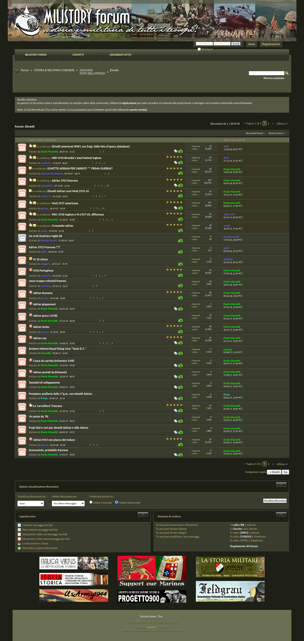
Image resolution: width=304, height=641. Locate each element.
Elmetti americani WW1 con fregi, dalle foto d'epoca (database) (91, 146)
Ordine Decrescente (127, 502)
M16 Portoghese (43, 270)
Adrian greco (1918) (45, 315)
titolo (32, 140)
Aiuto (251, 44)
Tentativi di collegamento (44, 382)
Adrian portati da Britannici (50, 372)
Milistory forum (35, 55)
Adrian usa (40, 338)
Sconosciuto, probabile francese (48, 450)
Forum (25, 70)
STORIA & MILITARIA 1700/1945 (54, 70)
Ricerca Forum (276, 133)
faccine (238, 528)
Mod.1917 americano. (65, 203)
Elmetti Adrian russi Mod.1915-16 (68, 191)
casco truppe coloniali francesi (47, 281)
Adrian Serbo (41, 327)
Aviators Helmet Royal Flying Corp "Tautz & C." (57, 348)
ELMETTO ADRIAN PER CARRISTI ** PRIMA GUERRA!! (80, 168)
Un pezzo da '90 (38, 416)
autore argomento (46, 140)
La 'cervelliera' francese (47, 406)
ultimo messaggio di (234, 140)
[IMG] (244, 532)
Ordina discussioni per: (64, 496)
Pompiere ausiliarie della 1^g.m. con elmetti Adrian (60, 394)
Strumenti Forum (254, 133)
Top (285, 472)
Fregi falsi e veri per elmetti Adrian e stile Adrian (58, 427)
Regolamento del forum (244, 546)
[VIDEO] (245, 536)
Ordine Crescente (100, 502)
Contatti (78, 55)
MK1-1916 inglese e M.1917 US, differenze (78, 214)
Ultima (282, 123)
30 (108, 185)
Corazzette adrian (62, 225)
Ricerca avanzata (274, 78)
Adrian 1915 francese (65, 180)
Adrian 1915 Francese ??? (44, 247)
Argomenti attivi (120, 55)
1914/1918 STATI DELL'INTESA (92, 72)
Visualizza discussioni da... (32, 496)
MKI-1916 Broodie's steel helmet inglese (76, 158)
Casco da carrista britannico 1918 (53, 361)
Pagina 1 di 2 (254, 123)
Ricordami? (205, 49)
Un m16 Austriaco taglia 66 (45, 236)
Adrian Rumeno (42, 293)
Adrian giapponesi (44, 304)
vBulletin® (152, 627)
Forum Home (148, 616)
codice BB (238, 524)
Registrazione (271, 44)
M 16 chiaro (40, 259)
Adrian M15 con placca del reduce (54, 440)
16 (103, 208)
